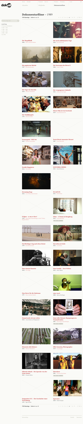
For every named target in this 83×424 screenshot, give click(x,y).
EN (81, 1)
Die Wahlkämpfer (28, 115)
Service (46, 1)
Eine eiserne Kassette (29, 268)
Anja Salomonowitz (61, 112)
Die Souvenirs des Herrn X (62, 65)
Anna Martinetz (60, 141)
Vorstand (40, 1)
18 (79, 17)
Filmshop (62, 1)
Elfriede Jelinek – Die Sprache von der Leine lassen (34, 372)
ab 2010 (4, 34)
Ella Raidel (28, 169)
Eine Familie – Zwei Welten (62, 268)
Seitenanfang (25, 417)
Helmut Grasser (29, 116)
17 (78, 17)
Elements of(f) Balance (29, 347)
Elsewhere (56, 372)
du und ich (56, 192)
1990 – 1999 (5, 31)
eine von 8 (56, 293)
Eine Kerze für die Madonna (31, 293)
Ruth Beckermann (30, 67)
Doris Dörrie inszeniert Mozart (63, 139)
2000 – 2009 (5, 32)
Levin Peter (28, 193)
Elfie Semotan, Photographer (62, 347)
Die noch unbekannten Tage (62, 41)
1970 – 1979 (5, 27)
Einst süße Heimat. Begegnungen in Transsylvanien (65, 319)
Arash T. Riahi (60, 67)
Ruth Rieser (59, 193)
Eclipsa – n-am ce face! (29, 217)
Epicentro (56, 399)
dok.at (23, 1)
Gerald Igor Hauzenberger (32, 218)
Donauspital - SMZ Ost (29, 139)
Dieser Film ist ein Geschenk (62, 111)
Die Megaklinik (27, 40)
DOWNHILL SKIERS (59, 167)
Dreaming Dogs (27, 192)
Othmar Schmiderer (30, 91)
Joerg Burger (60, 348)
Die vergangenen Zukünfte (62, 90)
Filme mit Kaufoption (7, 26)
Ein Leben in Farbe (59, 244)
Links (71, 1)
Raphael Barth (25, 219)
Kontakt (28, 1)
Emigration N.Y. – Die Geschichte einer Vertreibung (34, 399)
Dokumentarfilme (59, 5)
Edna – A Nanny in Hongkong (62, 217)
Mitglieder (41, 5)
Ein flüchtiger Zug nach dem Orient (33, 244)
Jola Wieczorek (60, 42)
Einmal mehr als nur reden (31, 318)
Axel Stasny (59, 245)
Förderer (56, 1)
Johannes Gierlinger (61, 91)
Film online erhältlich (58, 220)
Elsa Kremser (34, 193)
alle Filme (4, 24)
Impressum (79, 417)
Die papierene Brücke (29, 65)
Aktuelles (25, 5)
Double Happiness (28, 167)
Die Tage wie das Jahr (29, 90)
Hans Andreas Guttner (31, 42)
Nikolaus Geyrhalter (30, 141)
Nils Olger (28, 270)
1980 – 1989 (5, 29)
